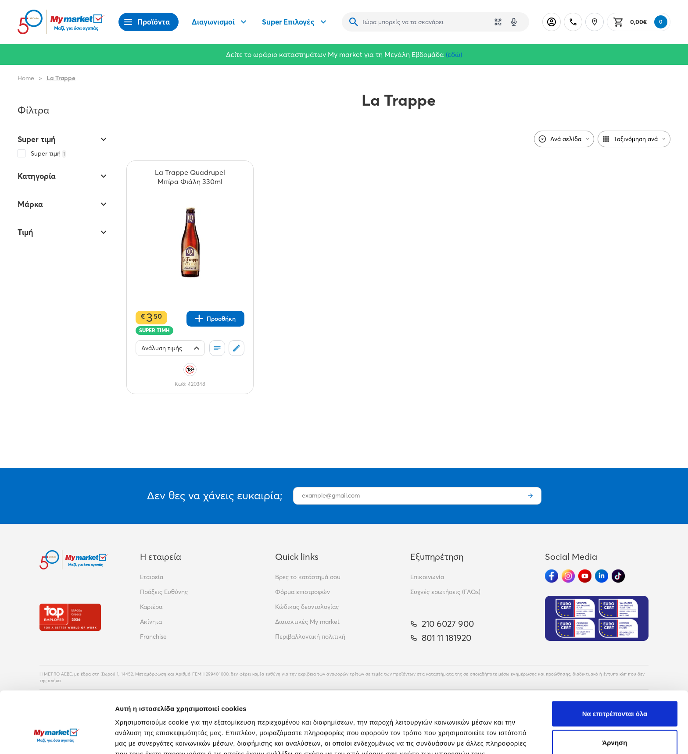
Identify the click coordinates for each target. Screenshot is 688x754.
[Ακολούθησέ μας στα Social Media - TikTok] (618, 576)
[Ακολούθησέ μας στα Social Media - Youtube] (584, 576)
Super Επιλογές (295, 22)
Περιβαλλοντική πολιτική (310, 636)
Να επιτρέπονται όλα (615, 661)
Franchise (153, 636)
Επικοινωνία (427, 577)
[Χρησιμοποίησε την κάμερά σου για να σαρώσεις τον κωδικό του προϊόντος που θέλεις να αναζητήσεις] (498, 22)
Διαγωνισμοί (220, 22)
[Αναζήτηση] (353, 22)
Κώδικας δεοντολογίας (307, 607)
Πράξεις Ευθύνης (164, 592)
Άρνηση (614, 690)
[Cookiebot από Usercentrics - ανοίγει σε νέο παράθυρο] (56, 736)
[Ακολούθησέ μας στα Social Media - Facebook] (551, 576)
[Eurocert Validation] (597, 618)
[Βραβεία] (70, 617)
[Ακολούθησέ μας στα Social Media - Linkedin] (601, 576)
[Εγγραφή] (530, 496)
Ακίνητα (151, 622)
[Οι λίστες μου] (217, 348)
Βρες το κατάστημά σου (307, 577)
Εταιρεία (151, 577)
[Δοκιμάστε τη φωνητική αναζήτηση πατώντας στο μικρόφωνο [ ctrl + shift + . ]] (514, 22)
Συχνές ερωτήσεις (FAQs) (445, 592)
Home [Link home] (26, 78)
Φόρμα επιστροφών (302, 592)
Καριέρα (151, 607)
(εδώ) (454, 54)
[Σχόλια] (236, 348)
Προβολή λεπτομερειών (521, 736)
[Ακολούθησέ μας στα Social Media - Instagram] (568, 576)
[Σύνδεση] (551, 22)
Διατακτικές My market (307, 622)
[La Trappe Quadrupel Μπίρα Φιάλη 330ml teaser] (190, 177)
